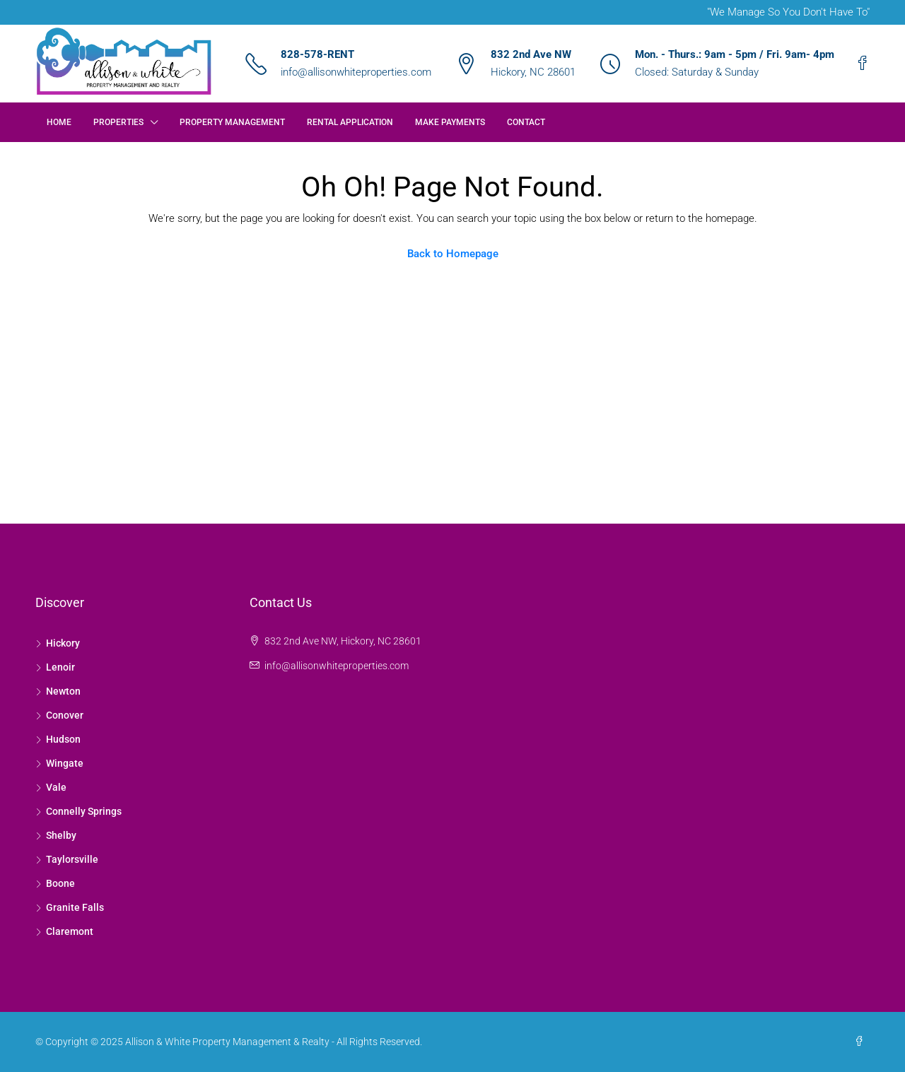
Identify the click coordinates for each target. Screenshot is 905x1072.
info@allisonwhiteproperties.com (356, 72)
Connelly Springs (84, 811)
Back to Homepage (452, 253)
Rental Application (350, 122)
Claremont (69, 931)
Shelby (61, 835)
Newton (63, 691)
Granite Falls (75, 907)
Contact (526, 122)
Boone (60, 883)
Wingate (64, 763)
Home (59, 122)
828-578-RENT (317, 54)
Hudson (63, 739)
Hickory (63, 643)
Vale (56, 787)
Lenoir (60, 667)
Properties (118, 122)
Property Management (232, 122)
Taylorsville (72, 859)
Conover (64, 715)
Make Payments (450, 122)
